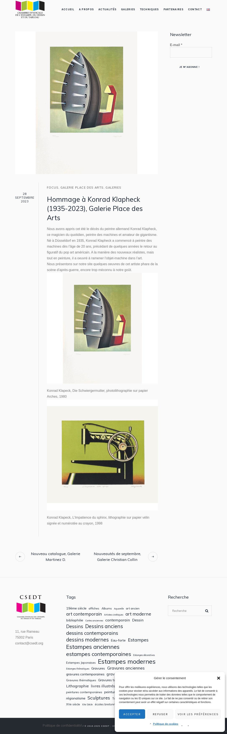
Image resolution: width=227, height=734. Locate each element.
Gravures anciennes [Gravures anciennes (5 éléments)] (126, 668)
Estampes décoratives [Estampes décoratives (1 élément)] (144, 655)
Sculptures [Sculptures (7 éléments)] (99, 698)
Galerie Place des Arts (82, 187)
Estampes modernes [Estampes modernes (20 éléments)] (127, 661)
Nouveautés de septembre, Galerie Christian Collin (117, 556)
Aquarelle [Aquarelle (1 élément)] (119, 608)
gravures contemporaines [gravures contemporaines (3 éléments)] (85, 674)
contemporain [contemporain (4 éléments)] (117, 620)
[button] (219, 678)
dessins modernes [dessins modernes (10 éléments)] (87, 640)
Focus (52, 187)
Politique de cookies (165, 723)
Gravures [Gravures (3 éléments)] (98, 668)
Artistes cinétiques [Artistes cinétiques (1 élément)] (113, 614)
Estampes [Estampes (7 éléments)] (138, 640)
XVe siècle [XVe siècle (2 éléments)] (73, 704)
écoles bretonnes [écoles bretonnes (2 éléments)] (106, 704)
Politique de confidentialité (62, 725)
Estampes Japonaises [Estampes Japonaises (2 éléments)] (81, 662)
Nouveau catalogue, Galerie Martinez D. (55, 556)
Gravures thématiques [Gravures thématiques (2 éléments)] (81, 680)
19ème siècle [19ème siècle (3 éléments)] (76, 608)
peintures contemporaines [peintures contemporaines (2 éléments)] (84, 692)
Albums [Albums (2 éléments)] (107, 608)
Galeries (113, 187)
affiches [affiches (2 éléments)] (94, 608)
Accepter (132, 714)
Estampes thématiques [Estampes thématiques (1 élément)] (77, 668)
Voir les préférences (198, 714)
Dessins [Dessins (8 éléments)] (74, 626)
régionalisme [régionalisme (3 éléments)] (75, 698)
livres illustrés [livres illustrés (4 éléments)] (103, 686)
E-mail (176, 45)
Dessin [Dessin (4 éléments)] (138, 620)
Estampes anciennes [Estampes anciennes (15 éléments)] (93, 646)
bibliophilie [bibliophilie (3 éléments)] (74, 620)
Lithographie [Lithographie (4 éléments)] (77, 686)
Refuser (160, 714)
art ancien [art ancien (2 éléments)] (132, 608)
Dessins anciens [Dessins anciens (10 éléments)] (104, 626)
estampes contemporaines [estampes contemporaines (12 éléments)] (98, 654)
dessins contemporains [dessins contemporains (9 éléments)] (92, 633)
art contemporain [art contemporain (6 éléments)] (84, 614)
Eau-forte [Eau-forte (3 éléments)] (118, 640)
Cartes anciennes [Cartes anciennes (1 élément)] (94, 620)
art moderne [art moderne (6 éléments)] (138, 614)
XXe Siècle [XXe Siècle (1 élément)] (87, 704)
